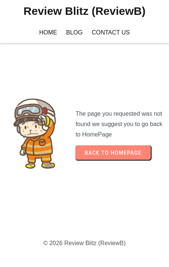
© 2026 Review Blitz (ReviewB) (84, 243)
